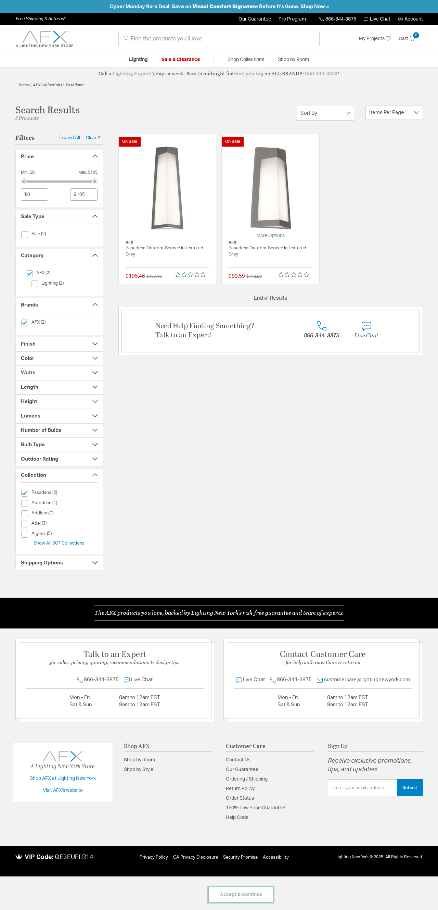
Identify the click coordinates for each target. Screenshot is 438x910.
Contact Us (238, 760)
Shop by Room (139, 760)
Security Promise (240, 857)
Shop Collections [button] (246, 59)
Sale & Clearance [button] (181, 59)
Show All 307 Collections (59, 543)
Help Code (237, 817)
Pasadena (75, 85)
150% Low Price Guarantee (255, 808)
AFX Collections (47, 85)
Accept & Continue (241, 894)
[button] (410, 19)
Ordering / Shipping (247, 779)
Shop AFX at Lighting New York (63, 778)
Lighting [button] (138, 59)
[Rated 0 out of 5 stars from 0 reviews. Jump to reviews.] (192, 274)
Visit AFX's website (63, 790)
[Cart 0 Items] (411, 38)
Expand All (69, 137)
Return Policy (240, 788)
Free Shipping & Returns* (40, 18)
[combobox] (219, 38)
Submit (409, 787)
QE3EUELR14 (74, 857)
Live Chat (377, 19)
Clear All (94, 137)
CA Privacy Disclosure (195, 857)
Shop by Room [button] (293, 59)
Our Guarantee (255, 19)
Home (23, 85)
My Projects (375, 38)
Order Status (240, 798)
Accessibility (276, 857)
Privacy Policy (154, 857)
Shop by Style (138, 769)
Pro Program (292, 19)
